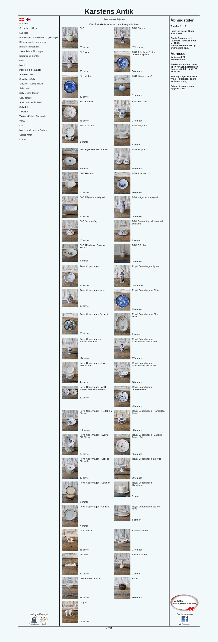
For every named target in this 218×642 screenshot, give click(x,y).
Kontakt (23, 139)
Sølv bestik (25, 88)
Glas (21, 60)
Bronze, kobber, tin (29, 46)
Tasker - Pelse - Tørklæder (33, 116)
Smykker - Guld (27, 74)
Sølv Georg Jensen (29, 93)
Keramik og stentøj (29, 56)
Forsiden (23, 23)
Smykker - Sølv (27, 79)
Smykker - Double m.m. (31, 83)
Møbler (23, 65)
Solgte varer (25, 135)
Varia (22, 121)
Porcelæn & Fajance (30, 70)
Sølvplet (23, 107)
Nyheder (23, 33)
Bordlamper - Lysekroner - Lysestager (38, 37)
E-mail (109, 628)
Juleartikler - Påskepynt (31, 51)
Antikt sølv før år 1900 (30, 102)
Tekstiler (23, 111)
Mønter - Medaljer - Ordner (33, 130)
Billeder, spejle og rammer (32, 42)
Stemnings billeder (28, 28)
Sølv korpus (25, 98)
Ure (21, 125)
